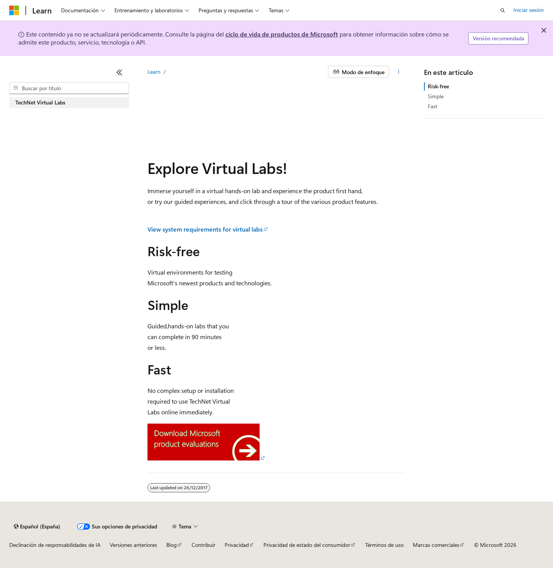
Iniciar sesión (528, 9)
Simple (436, 96)
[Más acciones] (399, 72)
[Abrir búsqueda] (502, 10)
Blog (171, 544)
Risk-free (438, 86)
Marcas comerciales (436, 544)
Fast (432, 106)
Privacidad (237, 544)
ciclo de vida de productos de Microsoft (281, 34)
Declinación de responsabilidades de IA (55, 544)
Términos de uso (384, 544)
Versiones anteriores (133, 544)
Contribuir (203, 544)
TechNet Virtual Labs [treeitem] (40, 102)
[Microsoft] (14, 10)
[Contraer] (119, 72)
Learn (154, 71)
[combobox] (69, 88)
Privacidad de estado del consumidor (306, 544)
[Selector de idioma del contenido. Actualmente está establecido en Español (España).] (37, 526)
